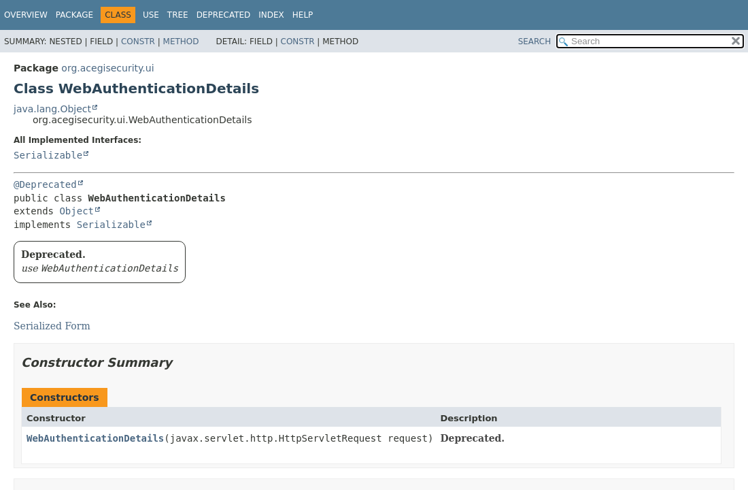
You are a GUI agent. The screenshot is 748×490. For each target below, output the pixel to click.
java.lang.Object (52, 108)
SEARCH (534, 41)
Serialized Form (52, 326)
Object (76, 211)
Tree (177, 15)
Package (74, 15)
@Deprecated (45, 184)
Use (151, 15)
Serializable (48, 155)
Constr (138, 41)
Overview (26, 15)
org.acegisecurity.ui (107, 68)
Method (181, 41)
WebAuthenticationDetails (95, 438)
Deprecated (224, 15)
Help (302, 15)
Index (271, 15)
